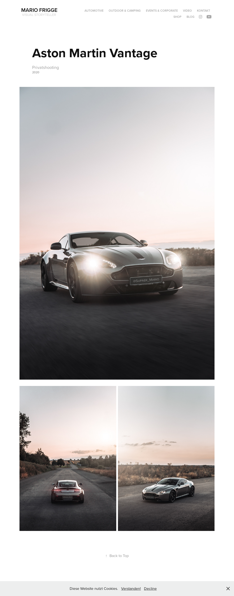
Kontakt (203, 10)
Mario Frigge (39, 10)
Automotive (94, 10)
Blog (190, 17)
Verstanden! (131, 588)
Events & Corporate (162, 10)
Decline (150, 588)
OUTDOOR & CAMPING (125, 10)
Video (187, 10)
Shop (177, 17)
